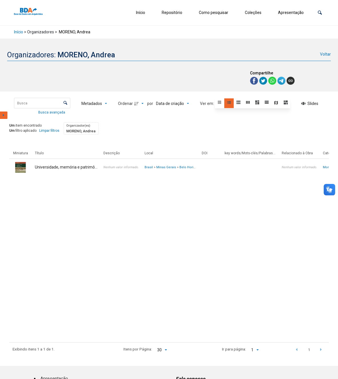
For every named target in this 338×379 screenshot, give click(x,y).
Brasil (149, 167)
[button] (320, 12)
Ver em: (207, 103)
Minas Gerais (166, 167)
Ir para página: (234, 349)
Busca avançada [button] (52, 112)
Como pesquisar (213, 12)
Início (140, 12)
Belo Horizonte (190, 167)
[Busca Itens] (42, 103)
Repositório (172, 12)
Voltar (325, 54)
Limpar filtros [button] (49, 131)
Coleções (253, 12)
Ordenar (125, 103)
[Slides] (309, 103)
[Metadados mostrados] (94, 103)
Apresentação (291, 12)
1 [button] (309, 349)
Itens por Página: (137, 349)
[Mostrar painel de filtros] (3, 115)
